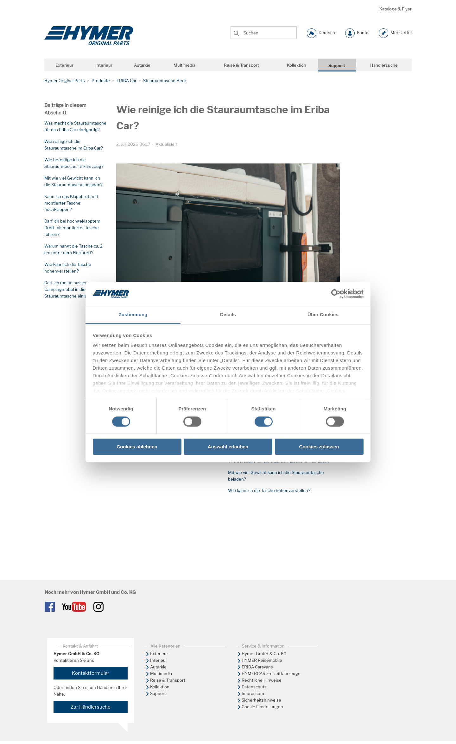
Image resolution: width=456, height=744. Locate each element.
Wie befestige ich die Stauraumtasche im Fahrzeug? (74, 163)
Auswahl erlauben (228, 446)
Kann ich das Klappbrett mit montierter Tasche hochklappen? (71, 203)
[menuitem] (182, 653)
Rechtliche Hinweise (262, 680)
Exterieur (159, 653)
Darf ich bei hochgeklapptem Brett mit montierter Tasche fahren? (72, 227)
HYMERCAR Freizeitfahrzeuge (271, 673)
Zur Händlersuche (91, 707)
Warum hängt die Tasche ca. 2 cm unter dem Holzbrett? (73, 249)
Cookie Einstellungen (262, 706)
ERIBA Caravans (257, 666)
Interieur (158, 660)
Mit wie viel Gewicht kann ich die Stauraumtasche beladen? (73, 181)
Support (158, 693)
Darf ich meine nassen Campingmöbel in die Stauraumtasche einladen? (70, 289)
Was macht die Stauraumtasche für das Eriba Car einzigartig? (75, 126)
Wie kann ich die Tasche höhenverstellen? (67, 268)
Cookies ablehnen (137, 446)
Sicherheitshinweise (261, 700)
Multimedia (161, 673)
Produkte (101, 80)
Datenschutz (254, 686)
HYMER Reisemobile (262, 660)
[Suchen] (263, 32)
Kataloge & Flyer (395, 8)
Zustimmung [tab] (133, 314)
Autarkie (158, 666)
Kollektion (159, 686)
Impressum (253, 693)
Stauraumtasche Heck (165, 80)
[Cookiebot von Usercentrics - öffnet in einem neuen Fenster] (336, 293)
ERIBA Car (126, 80)
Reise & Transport (167, 680)
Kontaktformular (90, 673)
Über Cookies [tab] (323, 314)
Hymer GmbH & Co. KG (264, 653)
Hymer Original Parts (64, 80)
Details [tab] (228, 314)
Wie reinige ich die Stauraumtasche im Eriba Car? (73, 145)
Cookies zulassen (319, 446)
